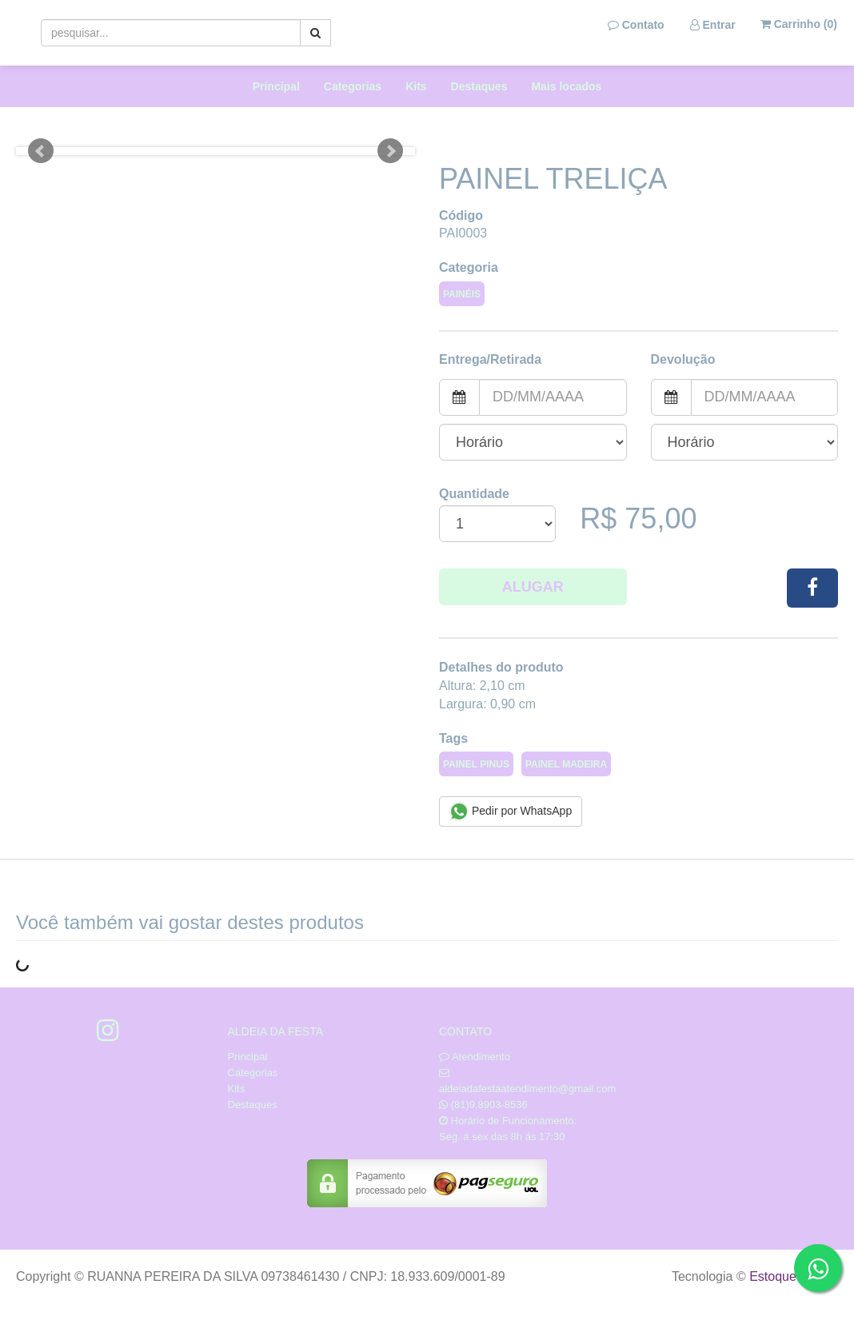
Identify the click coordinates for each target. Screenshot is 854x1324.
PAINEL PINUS (476, 764)
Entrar (713, 24)
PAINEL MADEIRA (566, 764)
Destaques (479, 86)
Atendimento (474, 1057)
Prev (41, 151)
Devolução (683, 359)
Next (390, 151)
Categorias (352, 86)
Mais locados (566, 86)
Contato (636, 24)
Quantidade (474, 493)
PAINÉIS (462, 294)
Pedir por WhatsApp (510, 811)
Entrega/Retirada (490, 359)
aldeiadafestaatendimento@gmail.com (527, 1089)
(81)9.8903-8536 (489, 1105)
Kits (415, 86)
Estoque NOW (789, 1276)
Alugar (533, 587)
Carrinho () (798, 24)
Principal (276, 86)
